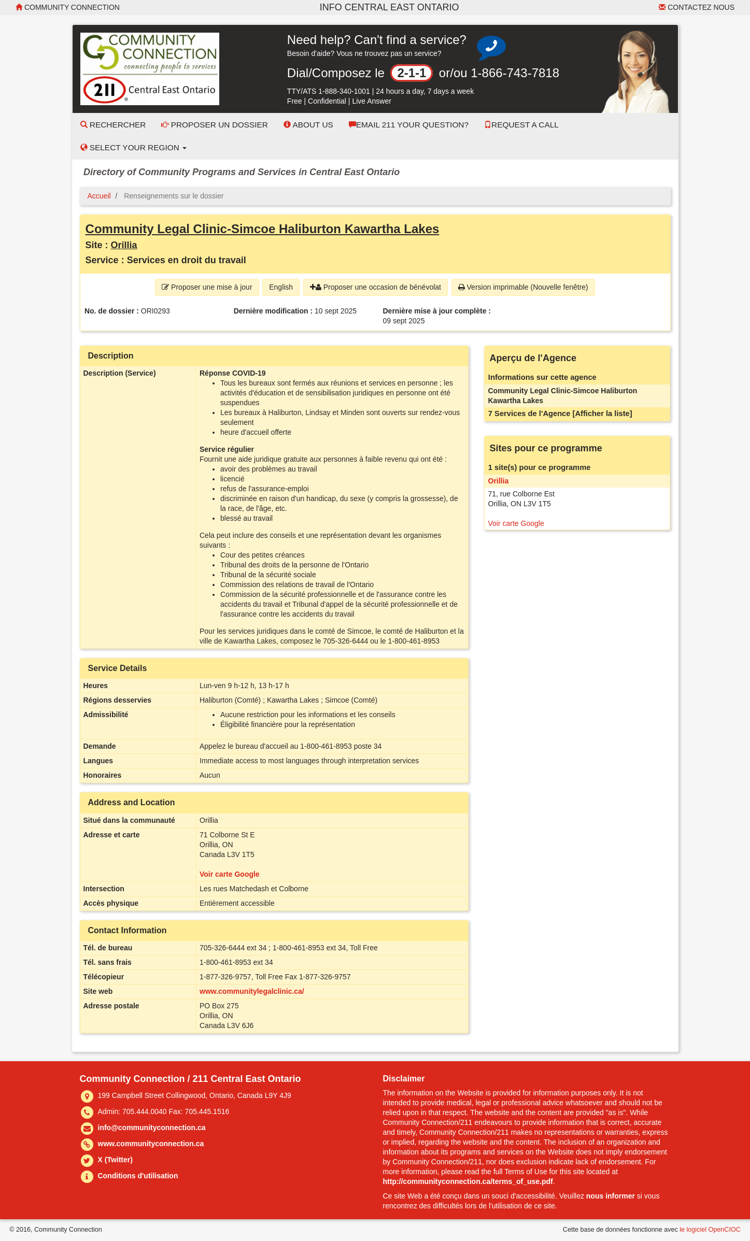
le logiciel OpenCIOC (710, 1229)
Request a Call (521, 124)
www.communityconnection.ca (151, 1143)
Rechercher (113, 124)
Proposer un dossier (214, 124)
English (281, 287)
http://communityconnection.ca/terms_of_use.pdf (468, 1181)
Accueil (99, 196)
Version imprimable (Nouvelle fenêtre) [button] (523, 287)
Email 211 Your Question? (409, 124)
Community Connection (68, 7)
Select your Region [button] (133, 147)
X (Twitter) (115, 1160)
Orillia (124, 245)
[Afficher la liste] (602, 413)
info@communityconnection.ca (152, 1127)
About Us (308, 124)
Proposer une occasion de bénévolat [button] (375, 287)
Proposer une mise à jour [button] (207, 287)
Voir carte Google (230, 874)
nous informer (610, 1196)
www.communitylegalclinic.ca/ (252, 991)
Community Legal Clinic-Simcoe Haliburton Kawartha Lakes (263, 229)
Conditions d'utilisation (138, 1176)
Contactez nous (696, 7)
